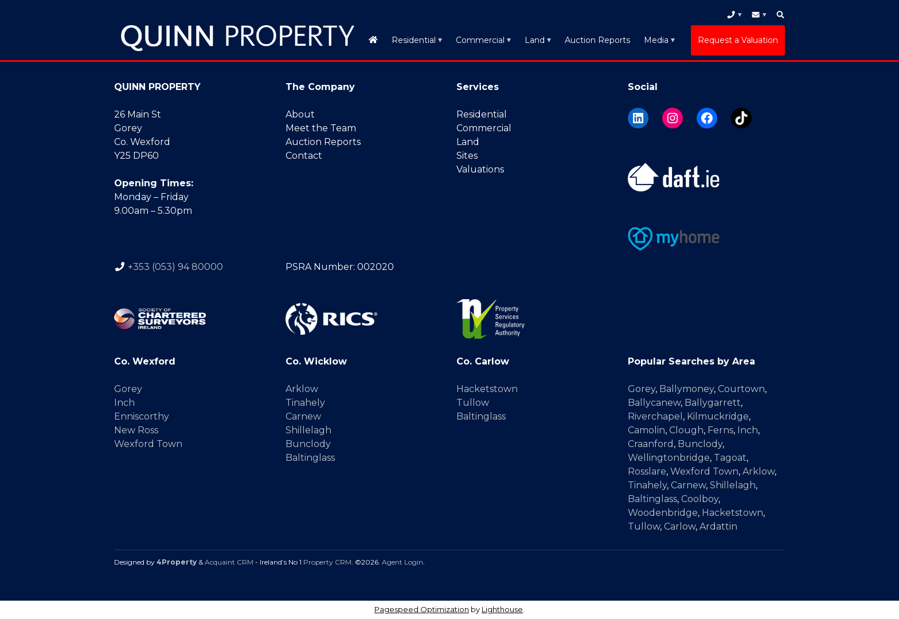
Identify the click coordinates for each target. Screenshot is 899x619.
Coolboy (699, 498)
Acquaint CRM (229, 562)
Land (535, 40)
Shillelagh (308, 430)
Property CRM (327, 562)
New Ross (136, 430)
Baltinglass (310, 457)
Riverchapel (655, 416)
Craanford (651, 443)
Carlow (679, 526)
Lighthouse (502, 609)
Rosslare (647, 471)
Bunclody (308, 443)
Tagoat (730, 457)
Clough (686, 430)
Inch (124, 402)
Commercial (480, 40)
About (300, 114)
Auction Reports (597, 40)
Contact (304, 155)
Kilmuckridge (718, 416)
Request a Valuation (738, 40)
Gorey (128, 388)
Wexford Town (148, 443)
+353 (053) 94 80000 (175, 266)
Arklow (302, 388)
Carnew (303, 416)
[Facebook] (707, 118)
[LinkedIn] (638, 118)
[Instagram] (672, 118)
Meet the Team (321, 128)
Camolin (646, 430)
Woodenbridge (663, 512)
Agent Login (402, 562)
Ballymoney (686, 388)
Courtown (741, 388)
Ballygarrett (713, 402)
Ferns (720, 430)
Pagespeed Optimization (421, 609)
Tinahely (305, 402)
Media (656, 40)
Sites (467, 155)
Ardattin (718, 526)
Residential (414, 40)
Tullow (472, 402)
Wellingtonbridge (669, 457)
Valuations (480, 169)
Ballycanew (654, 402)
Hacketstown (487, 388)
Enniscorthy (141, 416)
